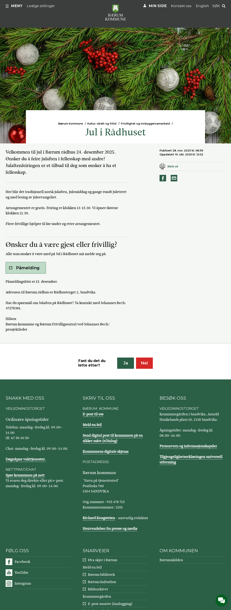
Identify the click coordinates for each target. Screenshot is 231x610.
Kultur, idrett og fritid (101, 123)
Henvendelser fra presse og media (110, 528)
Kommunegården (97, 596)
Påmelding (28, 267)
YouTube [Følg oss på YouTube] (21, 572)
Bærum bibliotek (101, 574)
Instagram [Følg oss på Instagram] (23, 583)
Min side (158, 6)
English (202, 6)
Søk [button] (216, 6)
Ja (125, 363)
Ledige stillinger (41, 6)
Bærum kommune (70, 123)
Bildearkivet (98, 589)
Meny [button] (16, 6)
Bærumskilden (171, 560)
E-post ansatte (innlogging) (110, 603)
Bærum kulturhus (102, 581)
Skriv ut (172, 166)
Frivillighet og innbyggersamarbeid (145, 123)
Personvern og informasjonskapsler (188, 446)
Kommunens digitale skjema (106, 451)
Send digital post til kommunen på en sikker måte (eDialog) (113, 438)
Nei (144, 363)
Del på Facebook (163, 178)
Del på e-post (175, 178)
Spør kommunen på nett (25, 475)
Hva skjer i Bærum (102, 560)
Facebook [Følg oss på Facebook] (22, 561)
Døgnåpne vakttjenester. (26, 459)
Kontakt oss (181, 6)
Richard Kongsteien (99, 517)
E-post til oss (93, 414)
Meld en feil (92, 424)
